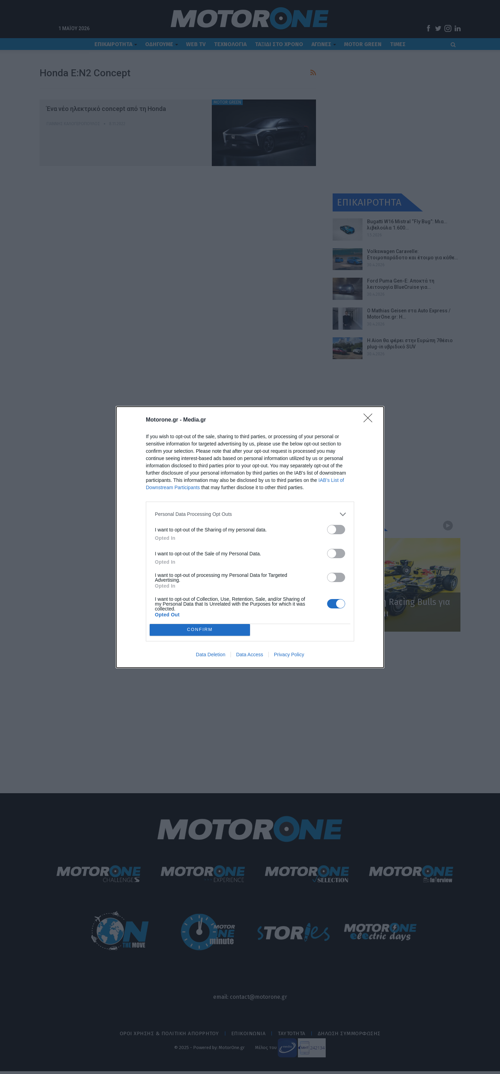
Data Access (249, 654)
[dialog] (250, 537)
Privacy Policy (289, 654)
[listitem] (250, 514)
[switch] (336, 529)
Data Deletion (210, 654)
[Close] (370, 420)
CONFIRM (200, 629)
